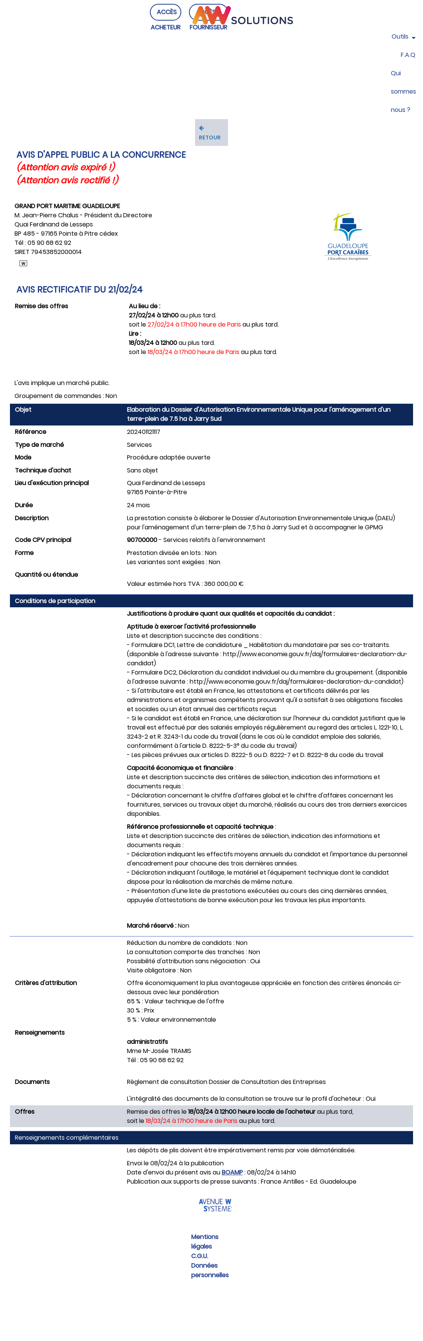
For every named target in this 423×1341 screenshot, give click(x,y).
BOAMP (232, 1172)
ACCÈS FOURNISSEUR (208, 27)
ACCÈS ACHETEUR (166, 27)
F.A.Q (408, 54)
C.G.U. (199, 1256)
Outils (403, 36)
